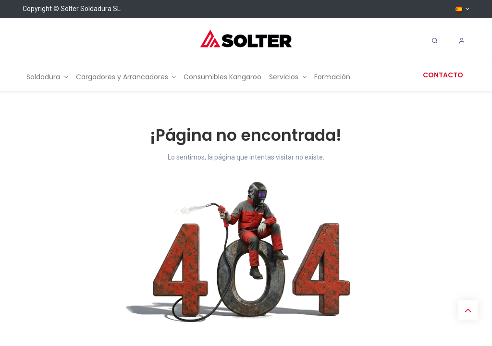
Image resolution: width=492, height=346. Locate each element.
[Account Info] (461, 41)
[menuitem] (47, 77)
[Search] (435, 41)
